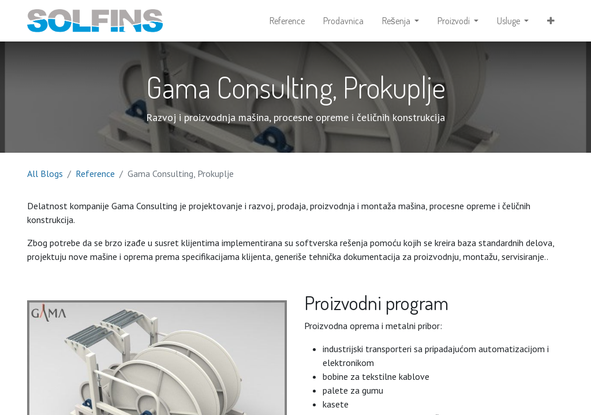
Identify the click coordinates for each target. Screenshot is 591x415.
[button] (551, 20)
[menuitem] (287, 20)
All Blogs (45, 173)
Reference (95, 173)
